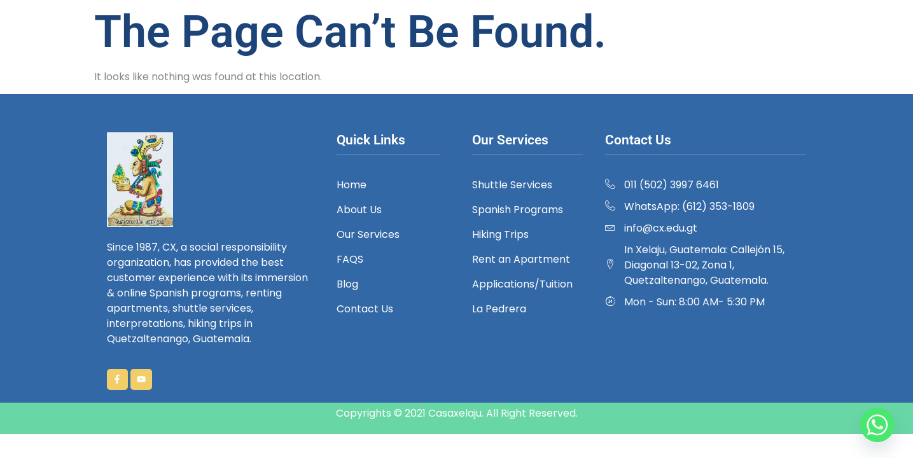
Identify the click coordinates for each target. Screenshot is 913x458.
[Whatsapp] (877, 425)
